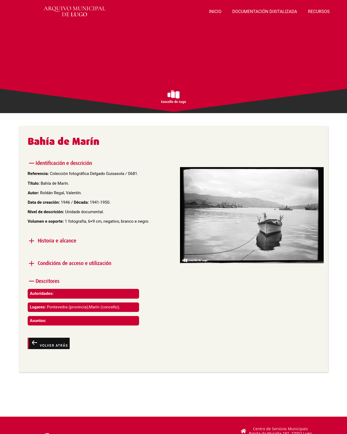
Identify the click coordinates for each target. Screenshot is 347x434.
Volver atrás (49, 343)
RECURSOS (319, 11)
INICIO (215, 11)
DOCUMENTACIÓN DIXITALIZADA (264, 11)
